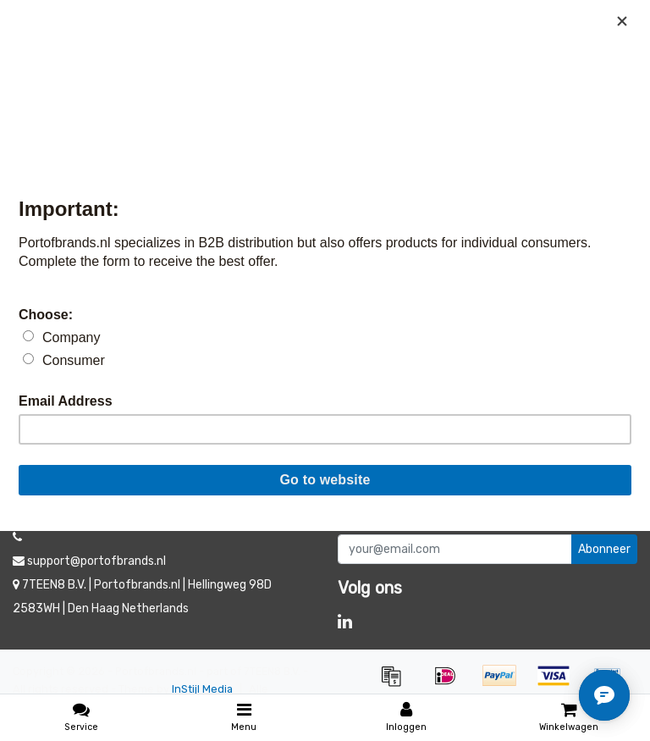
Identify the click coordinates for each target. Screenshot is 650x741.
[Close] (622, 21)
